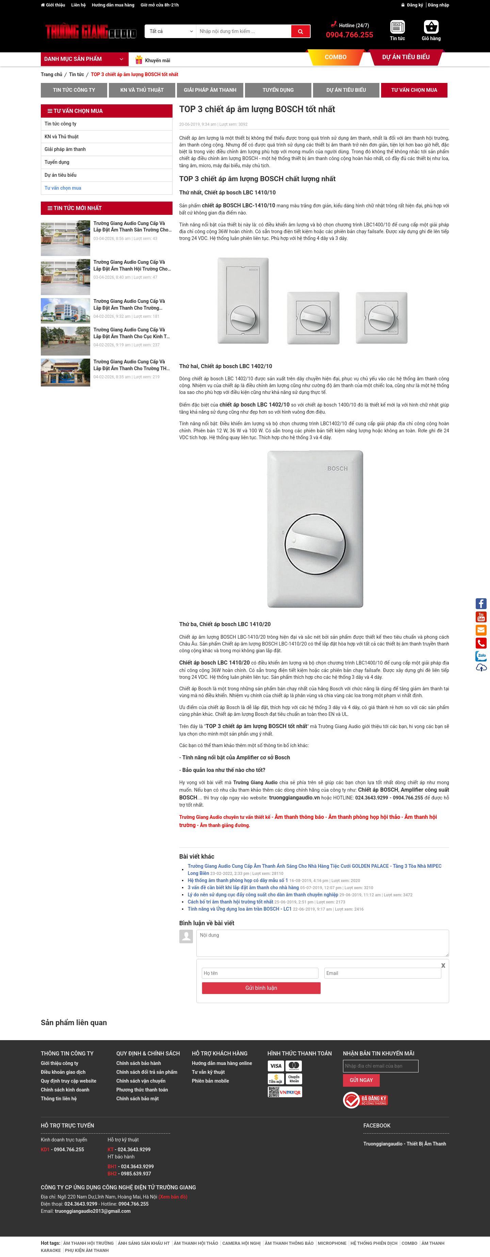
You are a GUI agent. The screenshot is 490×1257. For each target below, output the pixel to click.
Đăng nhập (438, 4)
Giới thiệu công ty (59, 1063)
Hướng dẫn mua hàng (113, 4)
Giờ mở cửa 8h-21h (160, 4)
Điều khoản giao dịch (63, 1072)
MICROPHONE (332, 1243)
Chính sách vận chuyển (140, 1081)
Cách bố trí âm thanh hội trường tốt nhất (266, 902)
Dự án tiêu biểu (346, 90)
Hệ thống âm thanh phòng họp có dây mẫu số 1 (274, 880)
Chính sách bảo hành (138, 1063)
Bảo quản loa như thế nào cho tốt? (223, 770)
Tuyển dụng (278, 90)
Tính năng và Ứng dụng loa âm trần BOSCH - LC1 (276, 909)
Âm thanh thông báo (299, 817)
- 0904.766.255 (62, 1149)
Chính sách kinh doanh (65, 1089)
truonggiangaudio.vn (293, 797)
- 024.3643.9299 (129, 1149)
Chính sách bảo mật (137, 1098)
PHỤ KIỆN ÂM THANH (87, 1250)
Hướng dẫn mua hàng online (222, 1063)
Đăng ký (415, 4)
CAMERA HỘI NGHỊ (242, 1243)
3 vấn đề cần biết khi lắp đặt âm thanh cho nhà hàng (280, 887)
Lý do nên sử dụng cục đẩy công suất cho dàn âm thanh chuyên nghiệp (300, 894)
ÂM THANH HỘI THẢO (196, 1243)
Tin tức (397, 38)
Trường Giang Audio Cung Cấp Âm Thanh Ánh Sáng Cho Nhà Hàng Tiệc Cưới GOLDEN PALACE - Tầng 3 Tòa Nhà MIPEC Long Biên (315, 869)
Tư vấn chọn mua (414, 90)
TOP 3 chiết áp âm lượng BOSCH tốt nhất (256, 726)
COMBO (336, 57)
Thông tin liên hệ (59, 1098)
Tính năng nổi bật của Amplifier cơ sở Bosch (236, 757)
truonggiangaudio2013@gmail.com (93, 1211)
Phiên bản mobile (210, 1081)
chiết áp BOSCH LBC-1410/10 (238, 205)
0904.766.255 (133, 1204)
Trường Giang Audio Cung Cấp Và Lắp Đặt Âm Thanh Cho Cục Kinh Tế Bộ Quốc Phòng (131, 336)
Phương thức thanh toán (142, 1089)
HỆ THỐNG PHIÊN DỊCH (374, 1243)
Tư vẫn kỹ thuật (208, 1072)
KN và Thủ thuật (142, 90)
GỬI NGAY (361, 1080)
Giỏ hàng (431, 38)
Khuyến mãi (157, 60)
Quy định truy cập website (68, 1081)
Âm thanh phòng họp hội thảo (364, 817)
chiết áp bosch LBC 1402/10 (254, 404)
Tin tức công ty (74, 90)
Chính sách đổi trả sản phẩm (146, 1072)
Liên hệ (79, 4)
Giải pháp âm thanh (210, 90)
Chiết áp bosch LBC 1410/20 (214, 662)
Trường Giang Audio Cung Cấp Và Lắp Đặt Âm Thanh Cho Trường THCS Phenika (129, 307)
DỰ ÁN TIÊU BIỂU (406, 57)
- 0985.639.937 (129, 1173)
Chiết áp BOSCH (378, 790)
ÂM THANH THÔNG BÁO (290, 1243)
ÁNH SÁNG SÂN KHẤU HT (144, 1243)
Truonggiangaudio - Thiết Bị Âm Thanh (404, 1144)
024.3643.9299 (81, 1204)
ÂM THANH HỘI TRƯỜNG (89, 1243)
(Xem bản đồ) (173, 1197)
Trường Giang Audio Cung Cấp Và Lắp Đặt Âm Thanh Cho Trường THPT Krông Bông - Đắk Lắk (133, 368)
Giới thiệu (53, 4)
